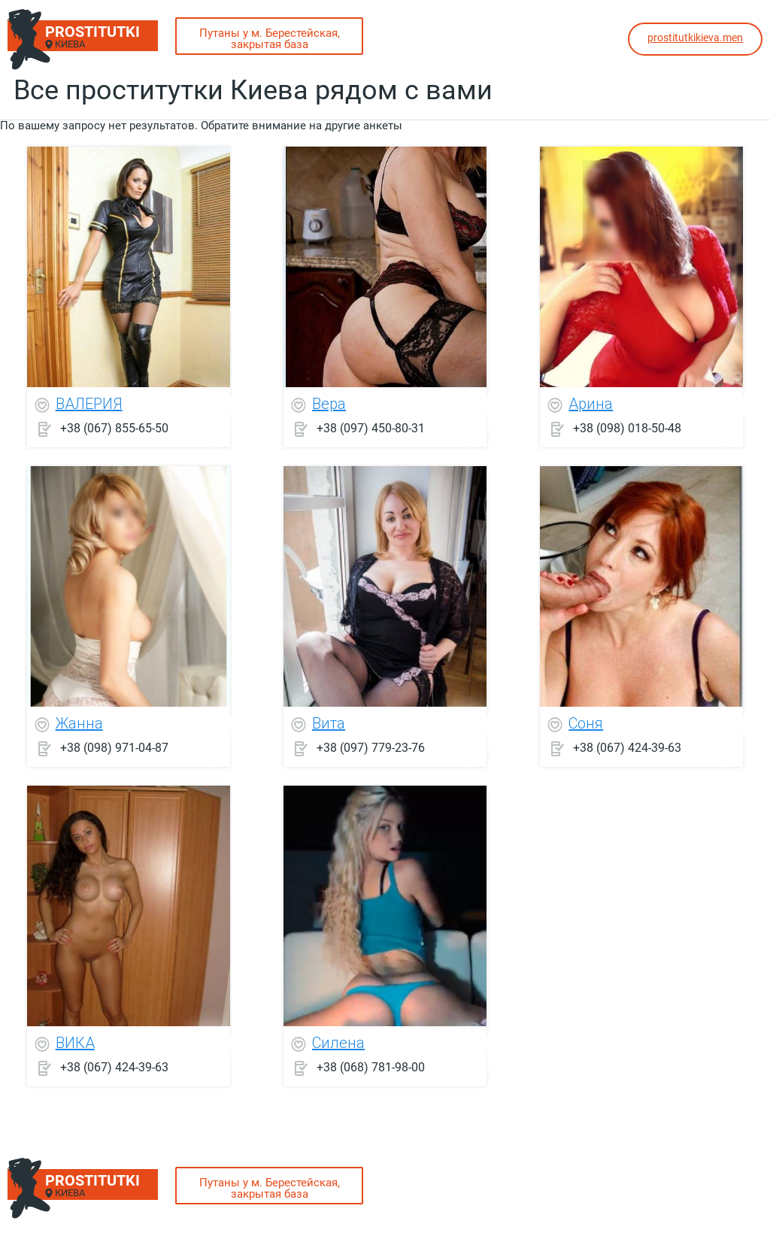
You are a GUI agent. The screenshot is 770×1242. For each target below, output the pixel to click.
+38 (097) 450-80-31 (371, 428)
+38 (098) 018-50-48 (627, 428)
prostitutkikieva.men (695, 38)
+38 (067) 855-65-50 (114, 428)
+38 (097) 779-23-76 (371, 748)
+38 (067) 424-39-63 (627, 748)
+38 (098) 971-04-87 (114, 748)
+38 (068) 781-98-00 (371, 1067)
